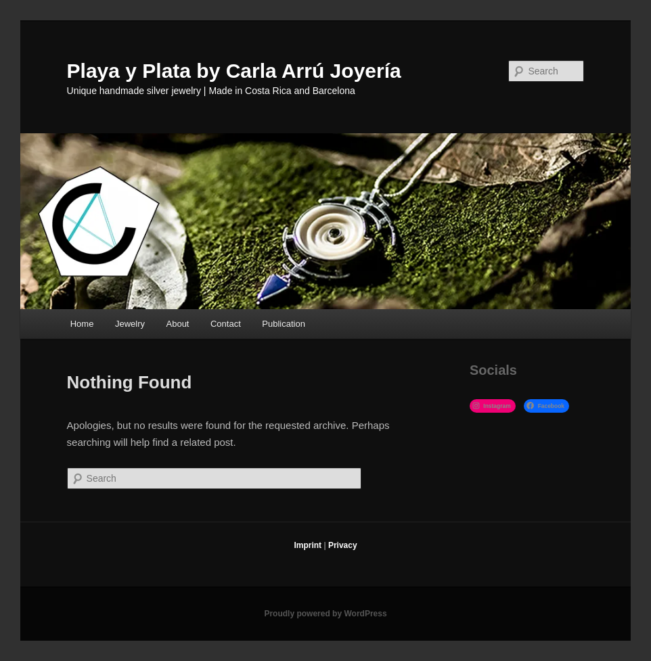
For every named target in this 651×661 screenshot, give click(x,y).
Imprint (307, 545)
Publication (283, 324)
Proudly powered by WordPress (325, 613)
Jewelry (130, 324)
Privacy (342, 545)
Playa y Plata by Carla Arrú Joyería (234, 71)
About (177, 324)
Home (82, 324)
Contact (225, 324)
